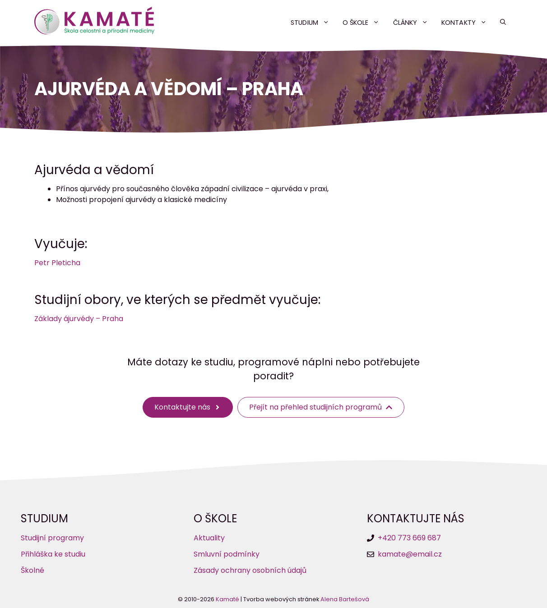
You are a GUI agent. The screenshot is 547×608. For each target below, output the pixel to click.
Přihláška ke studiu (53, 554)
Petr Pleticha (57, 263)
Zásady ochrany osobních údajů (250, 570)
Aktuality (209, 538)
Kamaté (227, 599)
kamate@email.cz (410, 554)
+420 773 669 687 (409, 538)
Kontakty (467, 23)
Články (414, 23)
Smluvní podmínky (227, 554)
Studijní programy (52, 538)
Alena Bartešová (344, 599)
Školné (32, 570)
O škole (364, 23)
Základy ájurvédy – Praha (78, 318)
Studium (313, 23)
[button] (503, 23)
